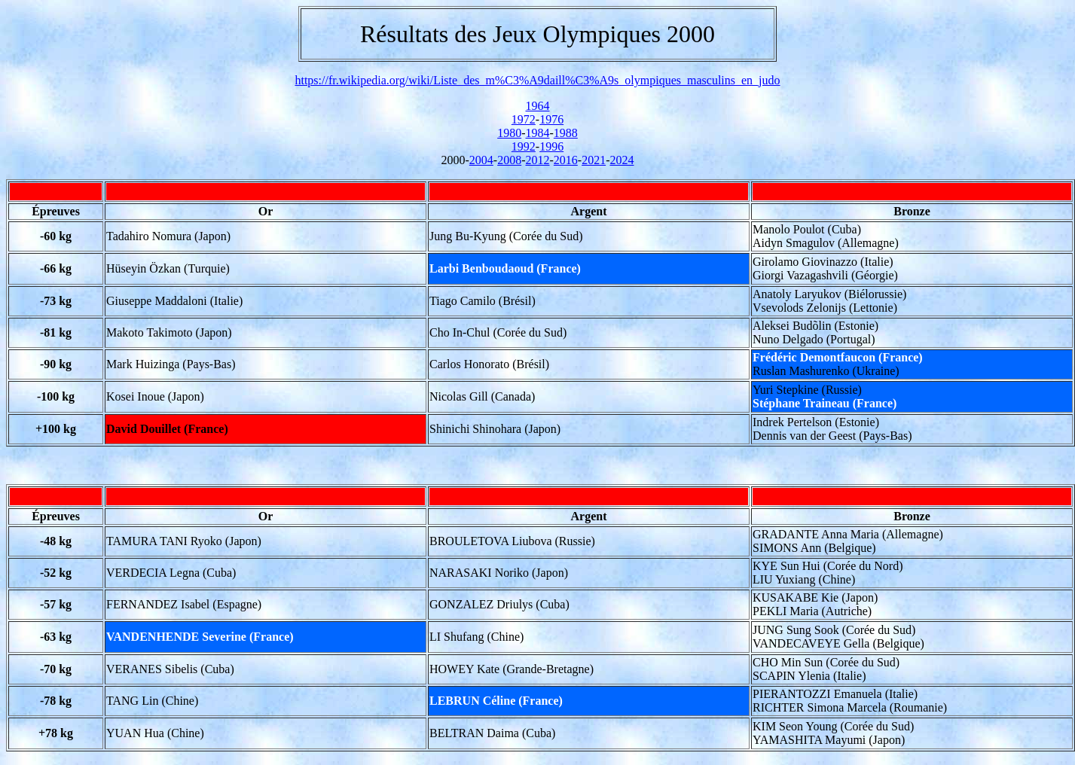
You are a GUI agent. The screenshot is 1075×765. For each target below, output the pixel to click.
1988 (566, 132)
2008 (509, 160)
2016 (566, 160)
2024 (621, 160)
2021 (594, 160)
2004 (481, 160)
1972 (524, 119)
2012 (538, 160)
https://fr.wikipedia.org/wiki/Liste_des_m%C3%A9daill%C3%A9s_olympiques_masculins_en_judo (537, 80)
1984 (538, 132)
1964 (538, 105)
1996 (551, 146)
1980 (509, 132)
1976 (551, 119)
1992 (524, 146)
